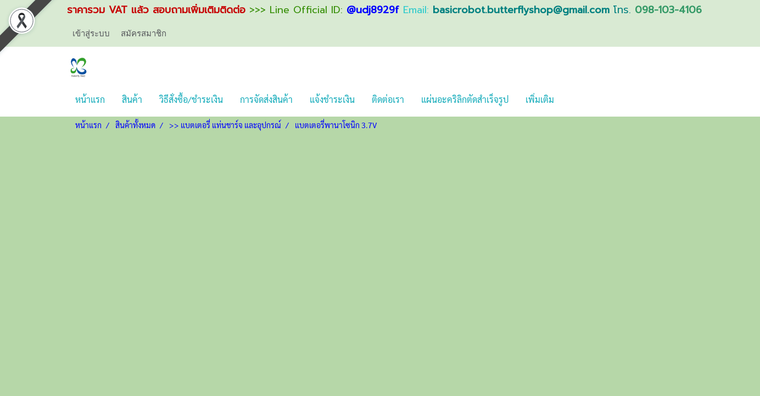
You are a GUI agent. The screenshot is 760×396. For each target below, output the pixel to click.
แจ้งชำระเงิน (332, 99)
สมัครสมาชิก (143, 33)
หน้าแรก (90, 99)
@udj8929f (373, 10)
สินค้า (132, 99)
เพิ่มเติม (540, 99)
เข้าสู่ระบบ (91, 33)
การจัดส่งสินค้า (266, 99)
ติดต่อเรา (388, 99)
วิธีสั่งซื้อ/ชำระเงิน (191, 99)
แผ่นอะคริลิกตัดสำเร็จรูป (464, 99)
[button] (572, 99)
